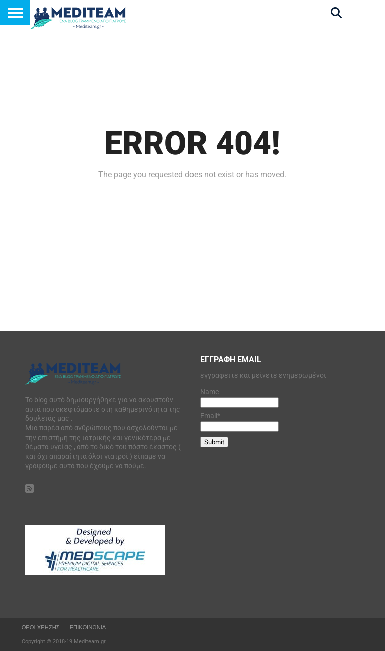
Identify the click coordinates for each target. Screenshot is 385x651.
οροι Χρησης (41, 627)
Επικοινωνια (88, 627)
